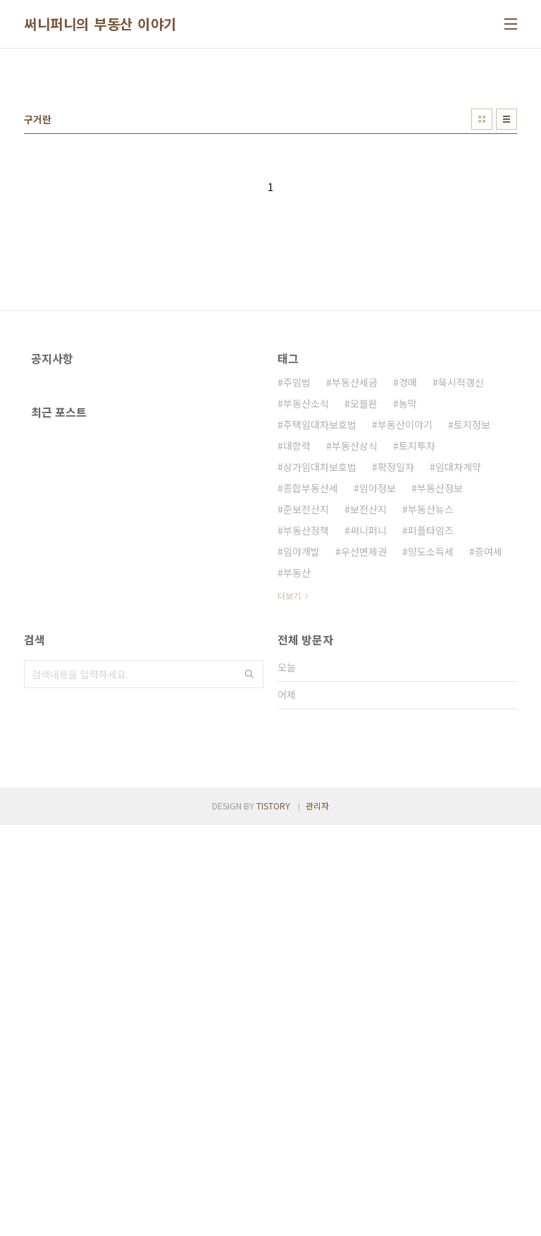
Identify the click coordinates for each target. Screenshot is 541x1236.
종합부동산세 (310, 685)
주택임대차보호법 (319, 622)
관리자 (317, 1217)
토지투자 (417, 643)
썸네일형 (481, 316)
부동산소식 (306, 601)
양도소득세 (431, 749)
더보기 (289, 793)
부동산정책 (306, 728)
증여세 (488, 749)
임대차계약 (458, 664)
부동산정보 (440, 685)
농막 (408, 601)
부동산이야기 (405, 622)
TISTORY (273, 1217)
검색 (249, 887)
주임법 (297, 580)
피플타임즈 (431, 728)
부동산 (297, 770)
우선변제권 (364, 749)
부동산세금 (355, 580)
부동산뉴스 (431, 706)
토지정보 (472, 622)
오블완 (364, 601)
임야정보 (377, 685)
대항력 (297, 643)
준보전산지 (306, 706)
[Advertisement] (270, 168)
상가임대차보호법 (319, 664)
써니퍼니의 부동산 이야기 (100, 24)
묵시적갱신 (461, 580)
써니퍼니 (368, 728)
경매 (408, 580)
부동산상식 (355, 643)
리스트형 (506, 316)
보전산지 (368, 706)
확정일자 (396, 664)
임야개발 (301, 749)
